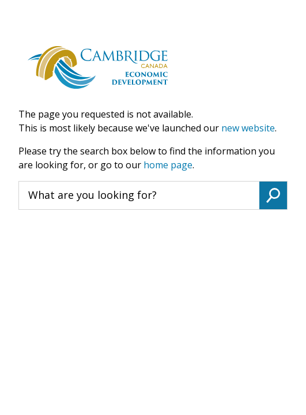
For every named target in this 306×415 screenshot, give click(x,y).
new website (248, 128)
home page (167, 165)
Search (273, 195)
